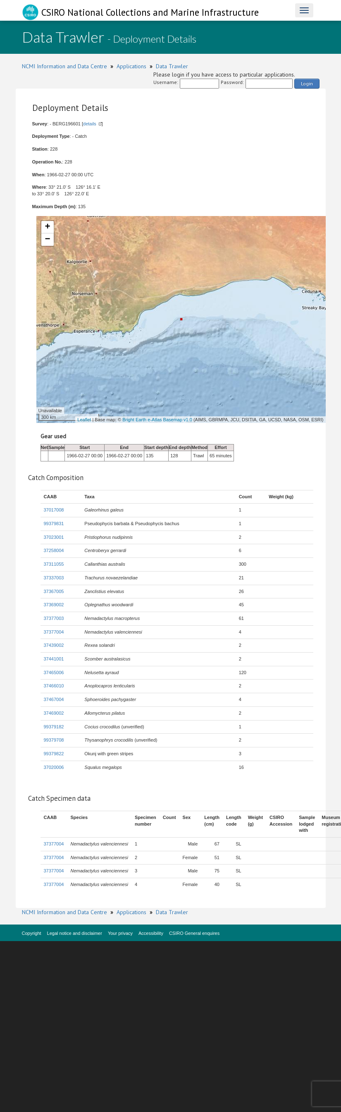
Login (307, 83)
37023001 (54, 537)
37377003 (54, 618)
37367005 (54, 591)
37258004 (54, 550)
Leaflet (84, 419)
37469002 (54, 713)
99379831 (54, 523)
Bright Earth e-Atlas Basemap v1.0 (157, 419)
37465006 (54, 672)
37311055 (54, 564)
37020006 (54, 767)
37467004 (54, 699)
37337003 (54, 577)
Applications (131, 66)
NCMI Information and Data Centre (64, 66)
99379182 (54, 726)
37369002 (54, 604)
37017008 (54, 509)
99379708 (54, 739)
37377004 (54, 631)
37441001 (54, 658)
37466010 (54, 685)
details (89, 123)
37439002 (54, 645)
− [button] (47, 239)
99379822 (54, 753)
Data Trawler (172, 66)
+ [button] (47, 227)
